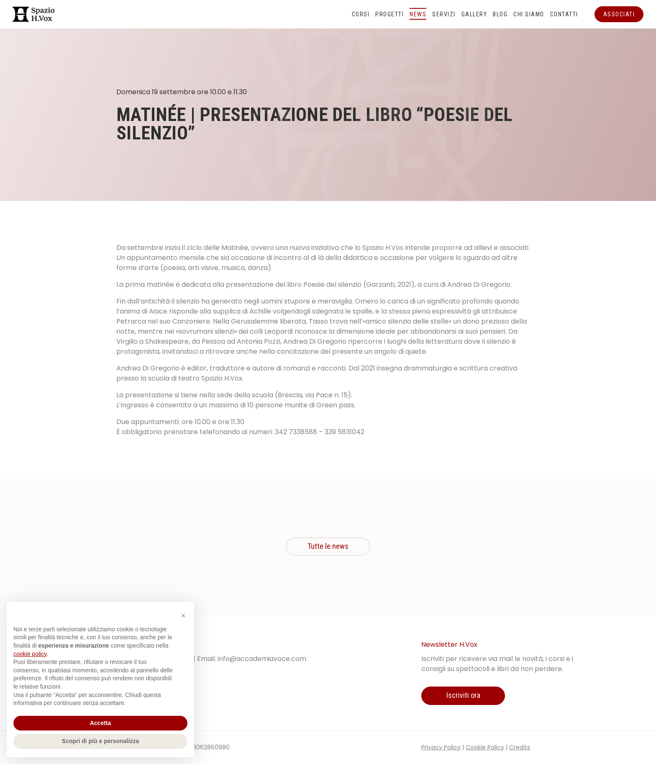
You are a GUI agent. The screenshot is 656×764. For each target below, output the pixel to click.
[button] (183, 615)
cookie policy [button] (29, 654)
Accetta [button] (100, 723)
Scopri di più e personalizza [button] (100, 741)
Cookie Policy (485, 747)
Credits (519, 747)
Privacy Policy (441, 747)
